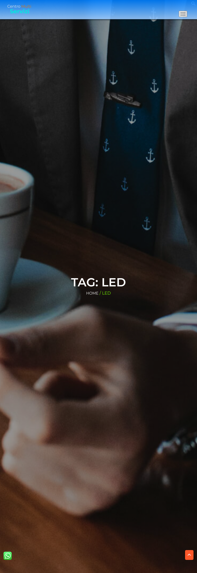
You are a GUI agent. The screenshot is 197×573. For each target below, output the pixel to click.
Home (92, 293)
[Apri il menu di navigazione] (183, 14)
